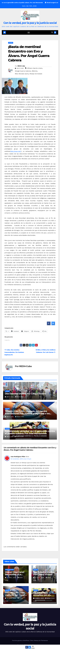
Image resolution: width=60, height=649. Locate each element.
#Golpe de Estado (36, 74)
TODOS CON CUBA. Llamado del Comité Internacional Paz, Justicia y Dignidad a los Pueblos (27, 413)
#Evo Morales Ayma (22, 74)
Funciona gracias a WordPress (21, 640)
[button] (52, 32)
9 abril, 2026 (39, 598)
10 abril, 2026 (11, 577)
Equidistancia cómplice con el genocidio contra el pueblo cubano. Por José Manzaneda (30, 432)
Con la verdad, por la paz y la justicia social (30, 23)
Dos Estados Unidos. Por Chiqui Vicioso (25, 393)
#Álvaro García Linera (34, 68)
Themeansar (44, 640)
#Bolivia (34, 71)
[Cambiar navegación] (29, 32)
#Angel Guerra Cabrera (23, 71)
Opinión (11, 42)
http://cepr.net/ (15, 151)
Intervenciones (9, 569)
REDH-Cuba (21, 66)
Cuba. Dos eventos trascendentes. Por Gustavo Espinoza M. (14, 352)
